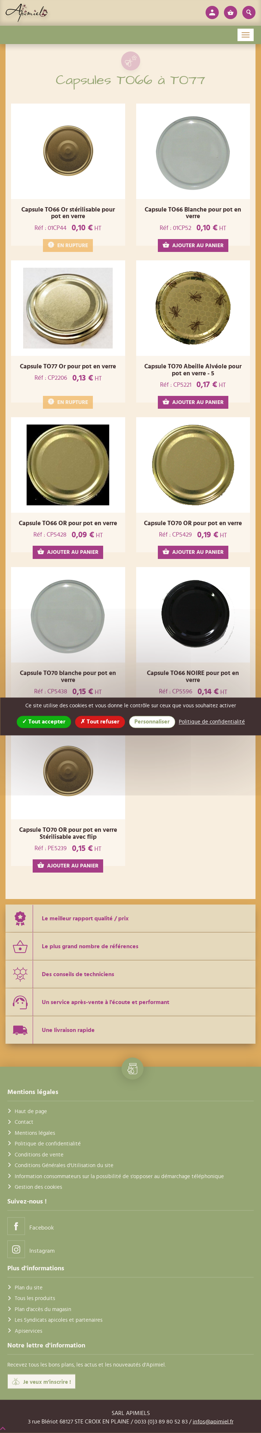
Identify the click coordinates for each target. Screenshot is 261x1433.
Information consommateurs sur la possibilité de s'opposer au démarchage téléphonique (119, 1176)
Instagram (31, 1249)
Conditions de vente (39, 1154)
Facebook (30, 1226)
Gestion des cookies (38, 1187)
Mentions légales (35, 1133)
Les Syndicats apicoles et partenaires (58, 1320)
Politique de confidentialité (48, 1144)
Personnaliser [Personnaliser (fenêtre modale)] (152, 722)
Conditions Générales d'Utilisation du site (64, 1165)
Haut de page (31, 1111)
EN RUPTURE (68, 245)
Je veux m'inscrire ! (41, 1381)
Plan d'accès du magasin (43, 1309)
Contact (24, 1122)
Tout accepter (43, 722)
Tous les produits (35, 1298)
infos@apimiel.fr (213, 1421)
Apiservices (28, 1330)
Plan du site (29, 1288)
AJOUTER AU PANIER (193, 245)
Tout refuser (99, 722)
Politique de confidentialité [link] (212, 722)
